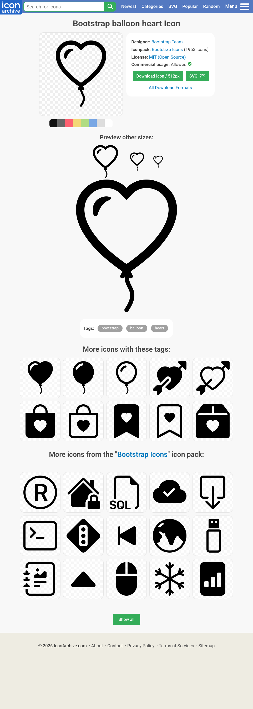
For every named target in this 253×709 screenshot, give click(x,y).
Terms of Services (176, 645)
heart (159, 328)
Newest (128, 6)
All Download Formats (170, 87)
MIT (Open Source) (167, 57)
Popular (190, 6)
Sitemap (207, 645)
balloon (136, 328)
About (97, 645)
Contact (115, 645)
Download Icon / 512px (158, 76)
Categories (152, 6)
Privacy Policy (140, 645)
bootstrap (110, 328)
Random (211, 6)
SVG (173, 6)
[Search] (110, 7)
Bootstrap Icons (167, 49)
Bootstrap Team (167, 41)
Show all (126, 619)
